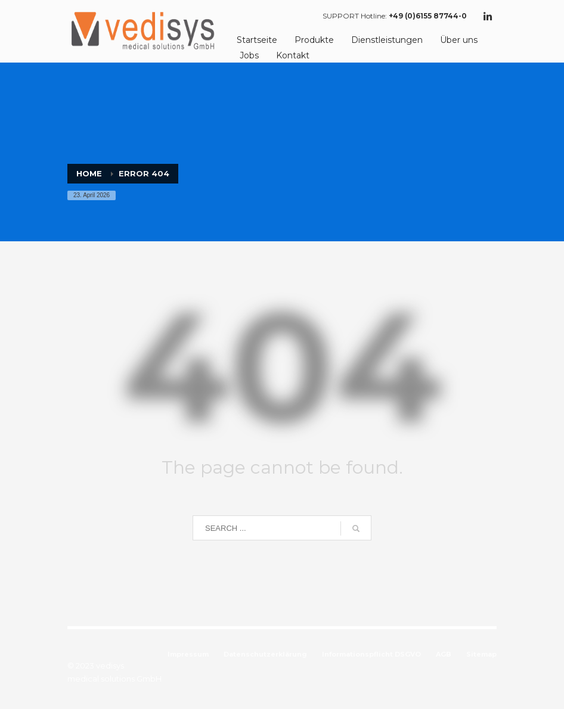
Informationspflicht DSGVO (371, 654)
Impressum (188, 654)
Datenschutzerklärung (265, 654)
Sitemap (481, 654)
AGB (443, 654)
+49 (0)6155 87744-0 (428, 15)
